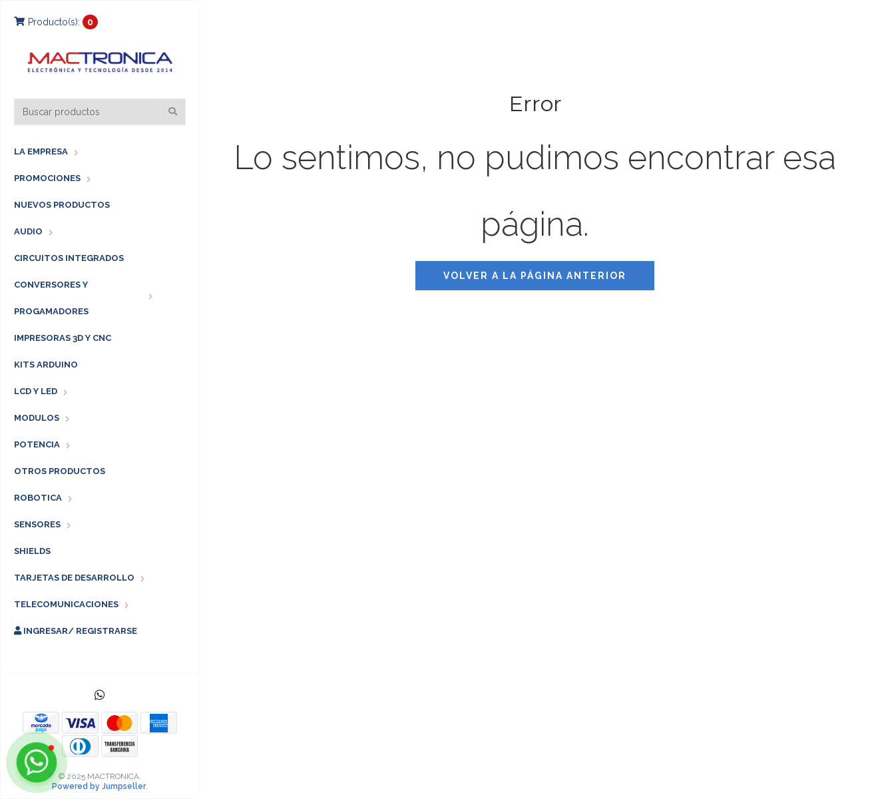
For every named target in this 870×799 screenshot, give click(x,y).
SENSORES (37, 524)
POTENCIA (37, 444)
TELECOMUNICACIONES (66, 604)
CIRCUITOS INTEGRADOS (69, 258)
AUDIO (28, 231)
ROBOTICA (38, 498)
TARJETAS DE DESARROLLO (74, 578)
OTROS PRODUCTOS (59, 471)
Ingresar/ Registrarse (75, 631)
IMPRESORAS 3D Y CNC (62, 338)
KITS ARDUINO (46, 365)
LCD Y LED (35, 391)
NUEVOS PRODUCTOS (62, 205)
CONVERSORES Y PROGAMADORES (51, 298)
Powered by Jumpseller (99, 786)
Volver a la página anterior (534, 275)
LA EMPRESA (41, 151)
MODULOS (36, 418)
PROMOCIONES (47, 178)
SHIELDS (32, 551)
